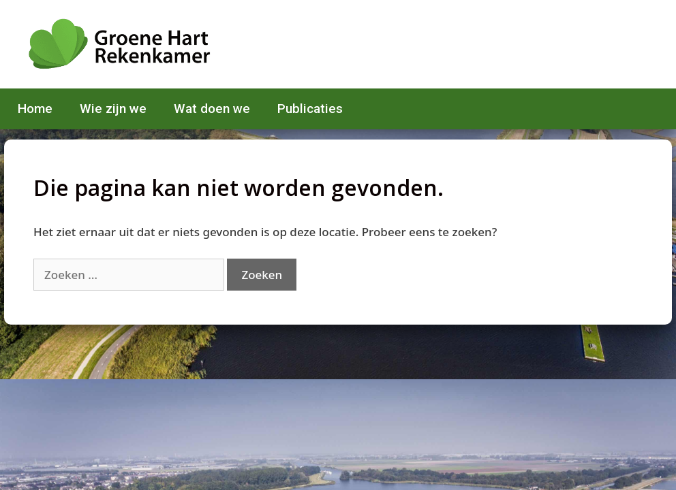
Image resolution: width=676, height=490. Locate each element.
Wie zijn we (113, 108)
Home (35, 108)
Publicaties (310, 108)
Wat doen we (212, 108)
